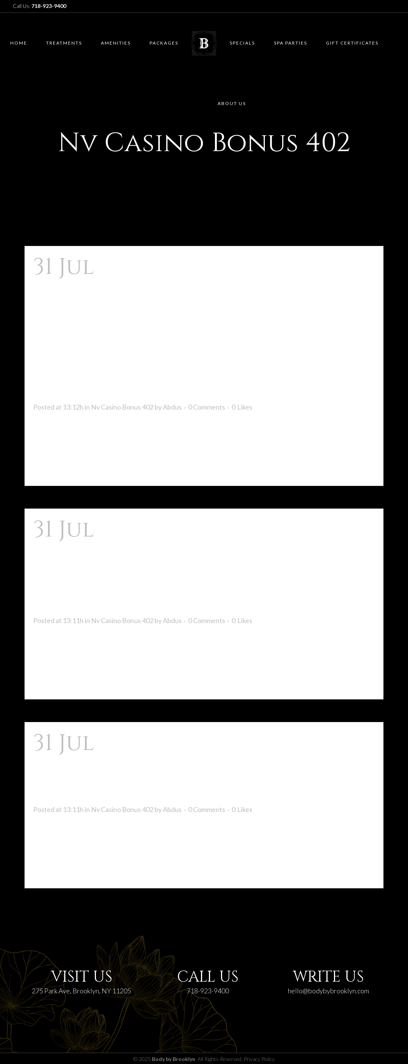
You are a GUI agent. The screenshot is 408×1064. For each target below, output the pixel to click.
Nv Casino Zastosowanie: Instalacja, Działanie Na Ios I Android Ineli (195, 566)
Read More (56, 466)
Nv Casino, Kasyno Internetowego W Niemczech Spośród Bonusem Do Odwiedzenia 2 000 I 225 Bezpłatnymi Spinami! (198, 328)
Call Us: (39, 6)
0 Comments (206, 407)
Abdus (172, 407)
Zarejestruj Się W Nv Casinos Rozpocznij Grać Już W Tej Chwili (186, 767)
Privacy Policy (259, 1059)
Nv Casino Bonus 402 (122, 407)
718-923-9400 (208, 991)
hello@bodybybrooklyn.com (328, 991)
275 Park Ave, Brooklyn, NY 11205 (81, 991)
